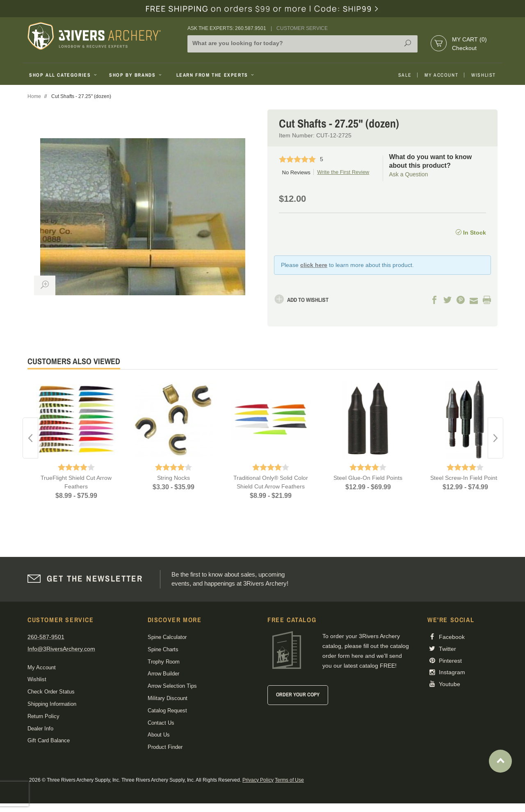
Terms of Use (289, 780)
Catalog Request (167, 710)
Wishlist (483, 75)
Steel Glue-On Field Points (367, 477)
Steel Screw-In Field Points (465, 477)
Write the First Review (343, 172)
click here (313, 265)
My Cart (469, 39)
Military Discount (167, 698)
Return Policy (43, 716)
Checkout (464, 48)
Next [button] (495, 437)
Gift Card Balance (48, 740)
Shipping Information (51, 704)
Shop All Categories (63, 75)
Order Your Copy (298, 694)
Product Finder (165, 747)
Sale (404, 75)
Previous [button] (30, 437)
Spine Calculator (167, 637)
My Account (441, 75)
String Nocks (173, 477)
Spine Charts (163, 649)
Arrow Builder (163, 674)
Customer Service (302, 28)
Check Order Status (51, 692)
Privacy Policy (258, 780)
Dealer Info (40, 728)
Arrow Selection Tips (172, 686)
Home (34, 96)
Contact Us (161, 723)
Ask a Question (408, 174)
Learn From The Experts (216, 75)
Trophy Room (164, 662)
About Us (159, 735)
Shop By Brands (136, 75)
